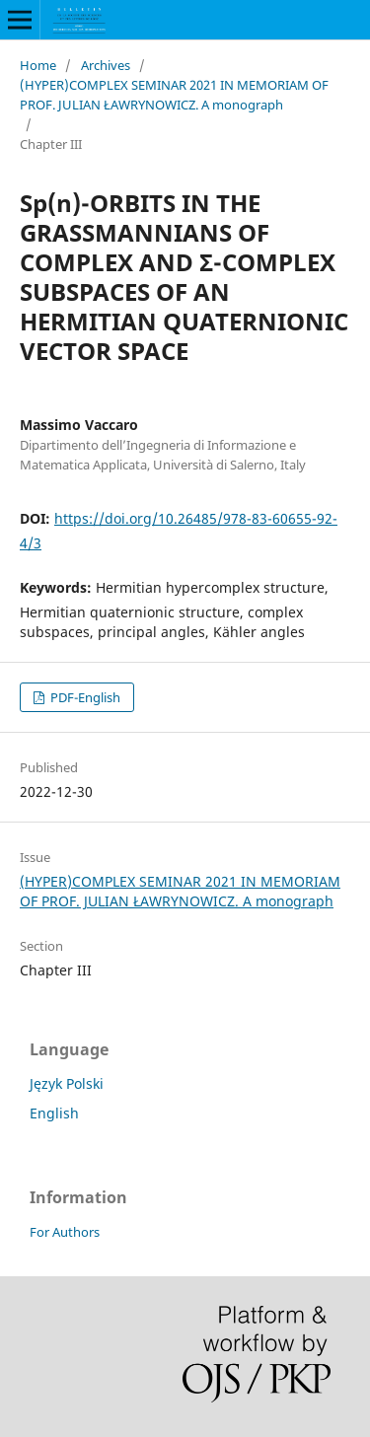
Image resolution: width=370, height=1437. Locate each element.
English (54, 1113)
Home (38, 65)
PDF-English (83, 697)
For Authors (65, 1232)
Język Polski (67, 1083)
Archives (105, 65)
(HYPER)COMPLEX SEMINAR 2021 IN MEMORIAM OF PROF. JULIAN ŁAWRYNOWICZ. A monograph (174, 94)
